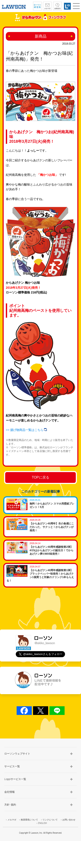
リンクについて (50, 820)
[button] (76, 6)
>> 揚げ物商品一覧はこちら (26, 430)
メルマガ (12, 820)
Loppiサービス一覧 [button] (15, 779)
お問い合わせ (68, 820)
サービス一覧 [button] (12, 766)
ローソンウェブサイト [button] (17, 753)
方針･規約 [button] (10, 804)
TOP (74, 732)
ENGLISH (42, 823)
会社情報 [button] (9, 791)
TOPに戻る (40, 477)
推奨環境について (29, 820)
